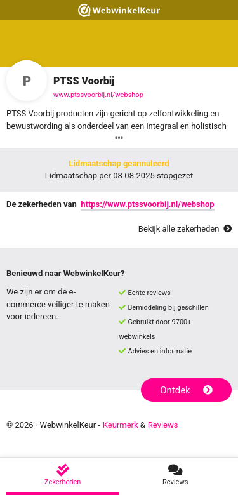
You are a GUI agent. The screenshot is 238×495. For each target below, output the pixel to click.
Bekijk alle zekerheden (185, 229)
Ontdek (186, 390)
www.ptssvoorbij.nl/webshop (98, 95)
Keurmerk (120, 425)
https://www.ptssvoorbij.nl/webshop (147, 204)
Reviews (163, 425)
